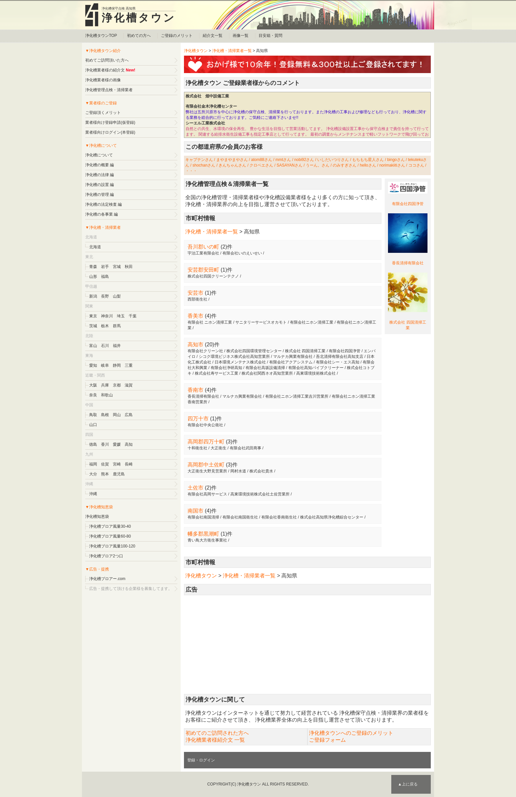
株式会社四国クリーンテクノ (213, 276)
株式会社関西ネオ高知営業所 (267, 373)
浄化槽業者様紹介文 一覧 (215, 740)
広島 (129, 414)
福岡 (93, 464)
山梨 (117, 296)
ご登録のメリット (177, 35)
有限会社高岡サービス (207, 494)
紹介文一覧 (212, 35)
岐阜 (105, 365)
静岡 (117, 365)
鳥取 (93, 414)
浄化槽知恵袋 (97, 516)
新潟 (93, 296)
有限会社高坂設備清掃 (265, 367)
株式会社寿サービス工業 (216, 373)
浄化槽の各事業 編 (101, 214)
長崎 (129, 464)
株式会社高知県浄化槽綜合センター (331, 517)
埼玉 (121, 316)
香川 (105, 444)
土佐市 (195, 488)
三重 (129, 365)
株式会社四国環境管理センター (254, 351)
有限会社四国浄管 (408, 203)
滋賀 (129, 385)
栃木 (105, 326)
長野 (105, 296)
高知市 (195, 344)
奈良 (93, 395)
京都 (117, 385)
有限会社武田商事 (245, 448)
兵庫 (105, 385)
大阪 (93, 385)
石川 (105, 345)
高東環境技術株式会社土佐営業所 (260, 494)
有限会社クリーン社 (205, 351)
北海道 (95, 247)
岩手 (105, 266)
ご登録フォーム (327, 740)
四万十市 (198, 418)
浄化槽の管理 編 (99, 194)
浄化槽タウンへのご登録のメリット (351, 733)
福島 (105, 276)
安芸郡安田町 (203, 270)
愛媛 (117, 444)
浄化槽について (99, 155)
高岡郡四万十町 (206, 441)
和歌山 (107, 395)
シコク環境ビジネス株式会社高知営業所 (234, 356)
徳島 (93, 444)
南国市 (195, 511)
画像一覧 (240, 35)
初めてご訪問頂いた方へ (107, 60)
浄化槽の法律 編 (99, 175)
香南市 (195, 390)
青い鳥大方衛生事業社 (207, 540)
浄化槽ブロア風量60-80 (110, 536)
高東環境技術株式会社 (316, 373)
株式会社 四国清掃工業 (305, 351)
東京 (93, 316)
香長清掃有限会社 (408, 263)
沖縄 (93, 493)
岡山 (117, 414)
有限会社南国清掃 (203, 517)
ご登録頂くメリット (103, 112)
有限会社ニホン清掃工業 (311, 322)
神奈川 (107, 316)
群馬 (117, 326)
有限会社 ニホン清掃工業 (210, 322)
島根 (105, 414)
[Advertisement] (307, 644)
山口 (93, 424)
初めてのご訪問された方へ (217, 733)
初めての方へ (139, 35)
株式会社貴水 (261, 471)
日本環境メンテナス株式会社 (240, 362)
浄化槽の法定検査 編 (103, 204)
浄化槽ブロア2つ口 (106, 556)
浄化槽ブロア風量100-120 (112, 546)
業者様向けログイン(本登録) (110, 132)
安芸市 (195, 293)
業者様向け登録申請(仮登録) (110, 122)
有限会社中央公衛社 (205, 425)
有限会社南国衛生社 (240, 517)
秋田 (129, 266)
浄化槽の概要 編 (99, 165)
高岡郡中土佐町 (206, 464)
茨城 (93, 326)
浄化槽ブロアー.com (107, 578)
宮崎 (117, 464)
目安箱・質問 (270, 35)
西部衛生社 (197, 299)
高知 (129, 444)
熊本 (105, 474)
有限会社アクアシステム (291, 362)
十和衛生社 (197, 448)
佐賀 (105, 464)
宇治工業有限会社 (203, 253)
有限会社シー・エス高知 (337, 362)
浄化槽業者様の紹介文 (105, 70)
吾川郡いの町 (203, 247)
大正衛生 (218, 448)
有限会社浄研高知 (226, 367)
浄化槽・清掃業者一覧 (232, 50)
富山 (93, 345)
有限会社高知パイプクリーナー (316, 367)
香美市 (195, 316)
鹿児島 (119, 474)
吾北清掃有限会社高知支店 (339, 356)
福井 (117, 345)
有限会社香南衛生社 (279, 517)
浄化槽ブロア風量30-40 (110, 526)
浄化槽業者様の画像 (103, 80)
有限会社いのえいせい (242, 253)
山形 (93, 276)
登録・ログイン (201, 760)
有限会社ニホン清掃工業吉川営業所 (296, 396)
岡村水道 (238, 471)
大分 (93, 474)
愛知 (93, 365)
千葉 (133, 316)
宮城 (117, 266)
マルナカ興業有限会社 (293, 356)
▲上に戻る (408, 784)
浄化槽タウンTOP (101, 35)
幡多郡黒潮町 (203, 534)
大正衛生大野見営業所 (207, 471)
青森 (93, 266)
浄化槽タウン (139, 18)
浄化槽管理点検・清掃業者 (109, 90)
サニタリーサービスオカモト (261, 322)
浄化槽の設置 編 (99, 184)
